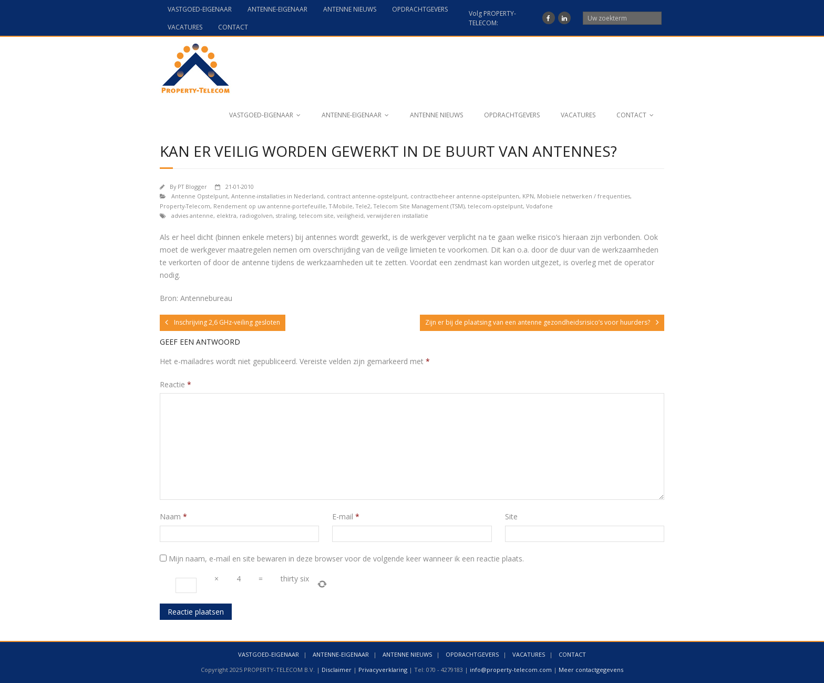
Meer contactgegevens (591, 670)
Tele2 (363, 206)
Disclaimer (337, 670)
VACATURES (185, 27)
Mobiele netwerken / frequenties (583, 196)
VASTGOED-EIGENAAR (200, 9)
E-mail (345, 516)
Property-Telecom (185, 206)
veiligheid (350, 215)
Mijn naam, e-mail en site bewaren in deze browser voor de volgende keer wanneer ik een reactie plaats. (346, 559)
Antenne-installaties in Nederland (277, 196)
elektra (226, 215)
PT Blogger (192, 186)
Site (511, 516)
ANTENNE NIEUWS (349, 9)
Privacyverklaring (382, 670)
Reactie (175, 384)
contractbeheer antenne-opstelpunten (464, 196)
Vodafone (539, 206)
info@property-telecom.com (511, 670)
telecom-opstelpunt (495, 206)
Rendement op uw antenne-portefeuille (269, 206)
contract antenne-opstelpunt (367, 196)
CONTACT (233, 27)
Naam (173, 516)
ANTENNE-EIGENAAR (277, 9)
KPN (528, 196)
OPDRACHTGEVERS (420, 9)
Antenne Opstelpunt (199, 196)
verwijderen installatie (397, 215)
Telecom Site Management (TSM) (419, 206)
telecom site (316, 215)
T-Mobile (341, 206)
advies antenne (192, 215)
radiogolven (256, 215)
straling (286, 215)
